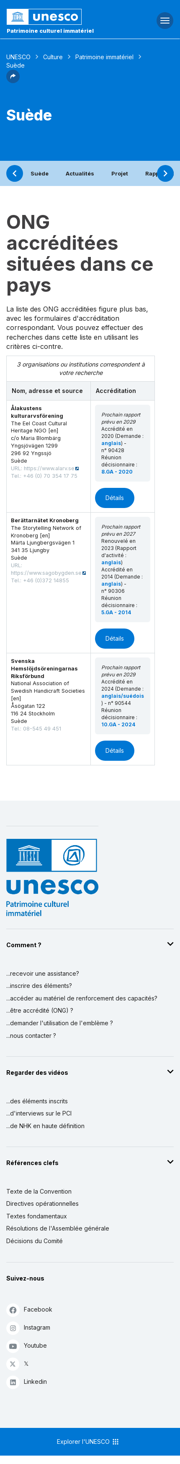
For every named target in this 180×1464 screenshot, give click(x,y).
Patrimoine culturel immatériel (50, 30)
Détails (114, 497)
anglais (111, 443)
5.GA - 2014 (116, 612)
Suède (40, 173)
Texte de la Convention (39, 1191)
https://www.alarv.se (49, 468)
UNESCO (18, 56)
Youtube (26, 1345)
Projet (119, 173)
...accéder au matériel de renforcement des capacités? (81, 998)
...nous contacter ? (31, 1035)
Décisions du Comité (34, 1240)
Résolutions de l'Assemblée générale (57, 1228)
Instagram (28, 1327)
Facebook (29, 1309)
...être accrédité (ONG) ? (39, 1010)
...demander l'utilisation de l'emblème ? (59, 1023)
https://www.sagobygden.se (46, 573)
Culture (53, 56)
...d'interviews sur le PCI (39, 1113)
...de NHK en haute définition (45, 1125)
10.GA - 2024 (118, 724)
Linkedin (26, 1381)
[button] (13, 80)
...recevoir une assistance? (42, 973)
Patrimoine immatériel (104, 56)
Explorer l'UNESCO (88, 1442)
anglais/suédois (122, 696)
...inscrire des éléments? (39, 985)
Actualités (80, 173)
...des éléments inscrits (37, 1101)
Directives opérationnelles (42, 1203)
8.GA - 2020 (117, 472)
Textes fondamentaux (36, 1216)
